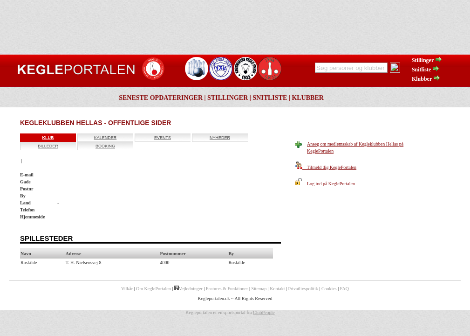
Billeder (48, 146)
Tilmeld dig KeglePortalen (325, 167)
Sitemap (258, 288)
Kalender (105, 137)
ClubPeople (264, 312)
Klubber (426, 79)
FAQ (344, 288)
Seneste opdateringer (161, 97)
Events (162, 137)
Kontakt (277, 288)
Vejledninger (188, 288)
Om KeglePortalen (153, 288)
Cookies (329, 288)
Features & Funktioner (227, 288)
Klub (48, 137)
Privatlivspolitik (303, 288)
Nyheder (220, 137)
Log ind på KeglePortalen (325, 183)
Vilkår (127, 288)
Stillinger (427, 60)
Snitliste (426, 69)
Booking (105, 146)
